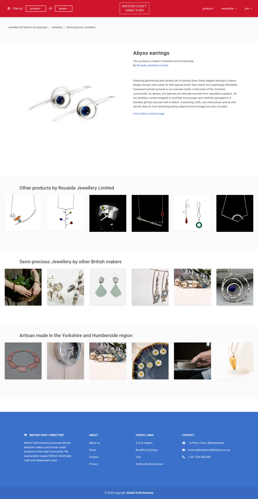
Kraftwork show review (149, 464)
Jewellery (57, 27)
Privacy (93, 464)
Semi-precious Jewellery (81, 27)
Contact (94, 457)
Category (35, 9)
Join (138, 457)
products (208, 8)
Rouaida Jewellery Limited (152, 65)
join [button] (247, 8)
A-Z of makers (144, 443)
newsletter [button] (228, 8)
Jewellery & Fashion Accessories (28, 27)
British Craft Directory (140, 492)
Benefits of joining (146, 450)
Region (63, 9)
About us (94, 443)
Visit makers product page (149, 113)
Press (92, 450)
